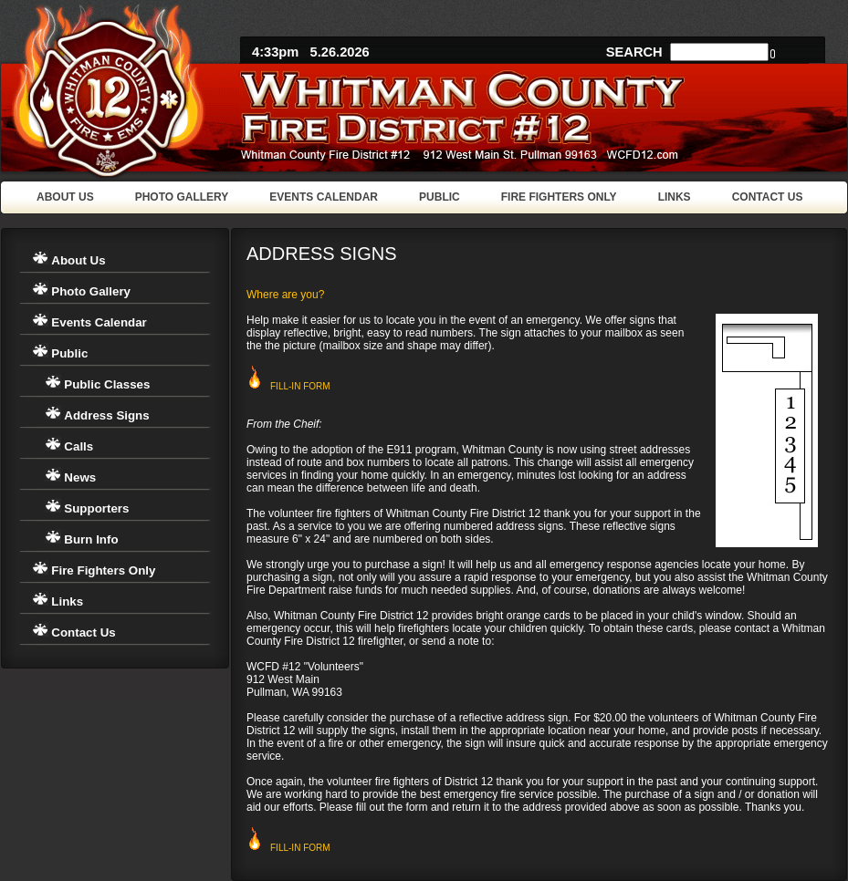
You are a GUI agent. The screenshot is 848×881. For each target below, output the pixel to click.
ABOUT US (65, 197)
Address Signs (106, 415)
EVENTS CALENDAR (323, 197)
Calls (78, 446)
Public (69, 353)
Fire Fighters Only (103, 570)
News (80, 477)
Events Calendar (98, 322)
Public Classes (107, 384)
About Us (78, 260)
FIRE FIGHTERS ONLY (559, 197)
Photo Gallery (91, 291)
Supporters (96, 508)
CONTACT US (767, 197)
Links (67, 601)
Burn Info (91, 539)
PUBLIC (439, 197)
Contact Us (83, 632)
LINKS (674, 197)
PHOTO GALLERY (182, 197)
